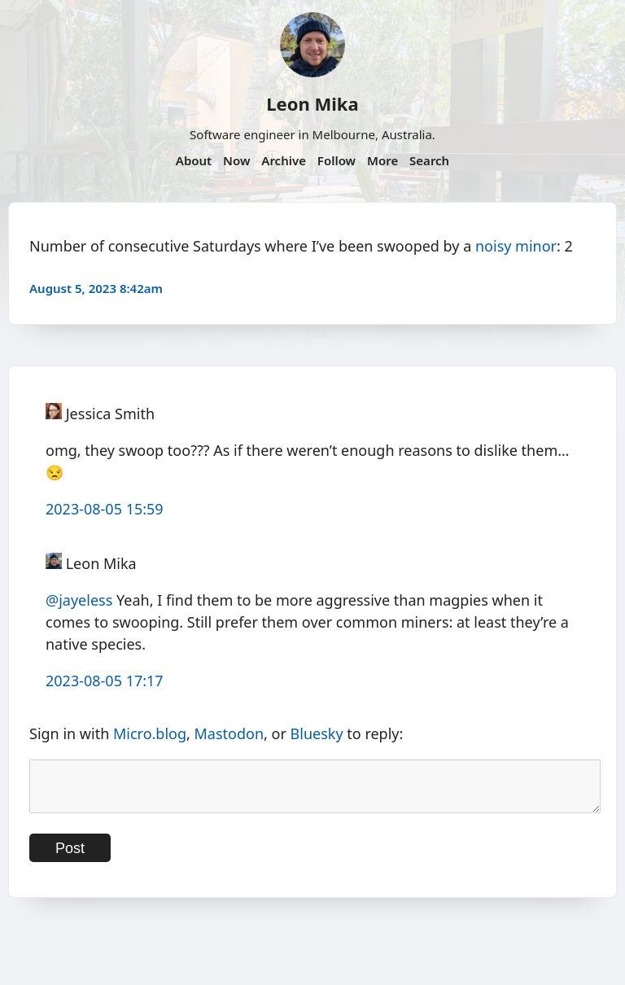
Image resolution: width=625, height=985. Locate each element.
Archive (283, 160)
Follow (336, 160)
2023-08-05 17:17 (105, 680)
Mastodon (229, 733)
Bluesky (317, 733)
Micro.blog (149, 733)
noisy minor (516, 246)
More (382, 160)
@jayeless (79, 600)
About (194, 160)
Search (429, 160)
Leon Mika (312, 103)
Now (236, 160)
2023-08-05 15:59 (105, 509)
